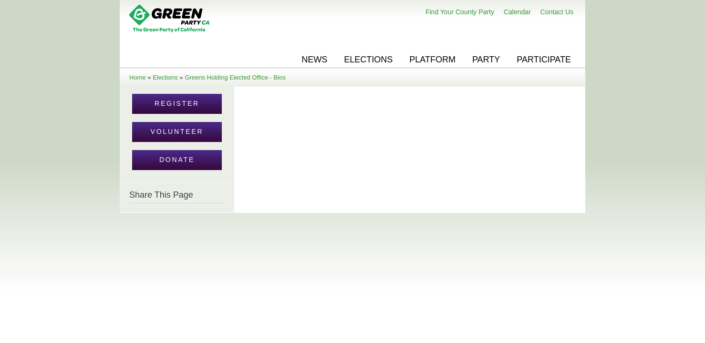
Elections (368, 59)
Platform (432, 59)
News (314, 59)
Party (486, 59)
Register (177, 103)
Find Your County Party (459, 12)
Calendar (517, 12)
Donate (177, 159)
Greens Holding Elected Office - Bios (235, 77)
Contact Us (556, 12)
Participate (544, 59)
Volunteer (177, 131)
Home (137, 77)
